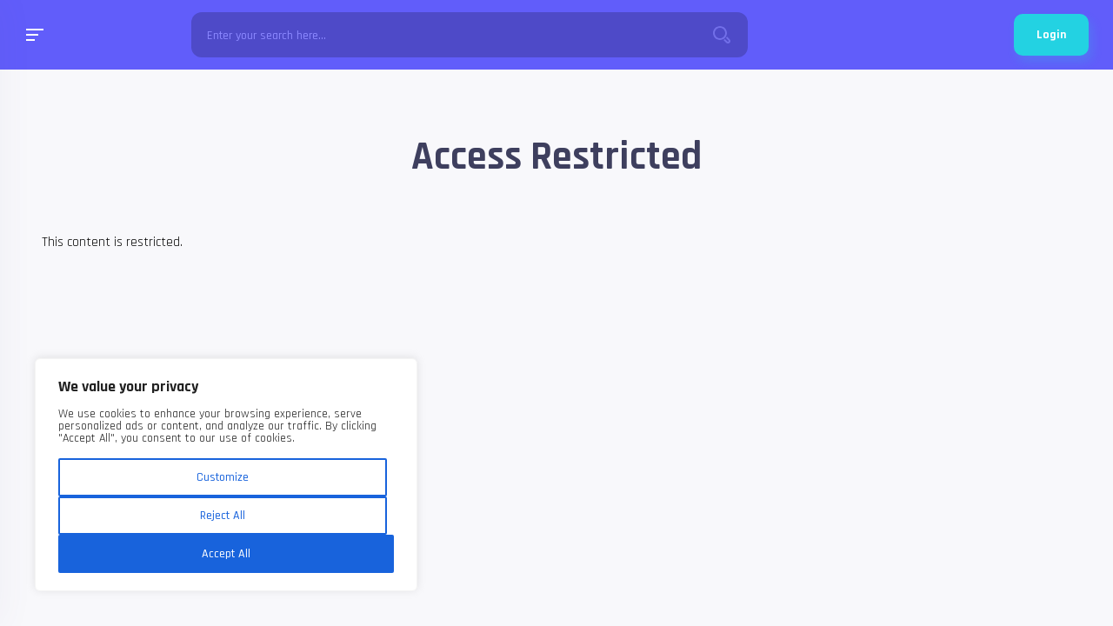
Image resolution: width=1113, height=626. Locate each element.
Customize (223, 477)
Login (1051, 35)
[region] (226, 474)
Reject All (222, 515)
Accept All (226, 554)
